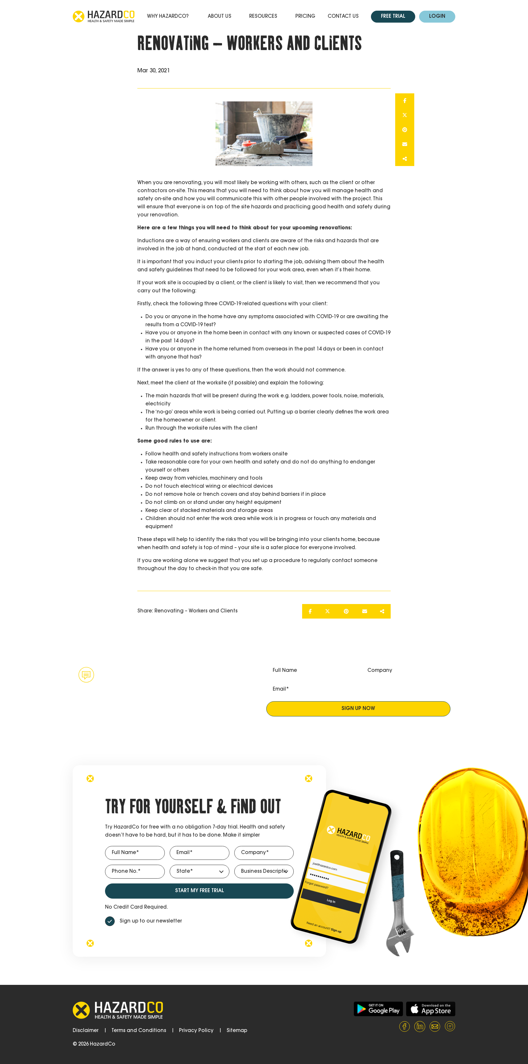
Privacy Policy (196, 1030)
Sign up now (358, 708)
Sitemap (237, 1030)
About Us (219, 16)
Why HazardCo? (168, 16)
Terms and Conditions (138, 1030)
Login (437, 16)
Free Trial (393, 16)
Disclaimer (86, 1030)
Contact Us (343, 16)
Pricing (305, 16)
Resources (263, 16)
